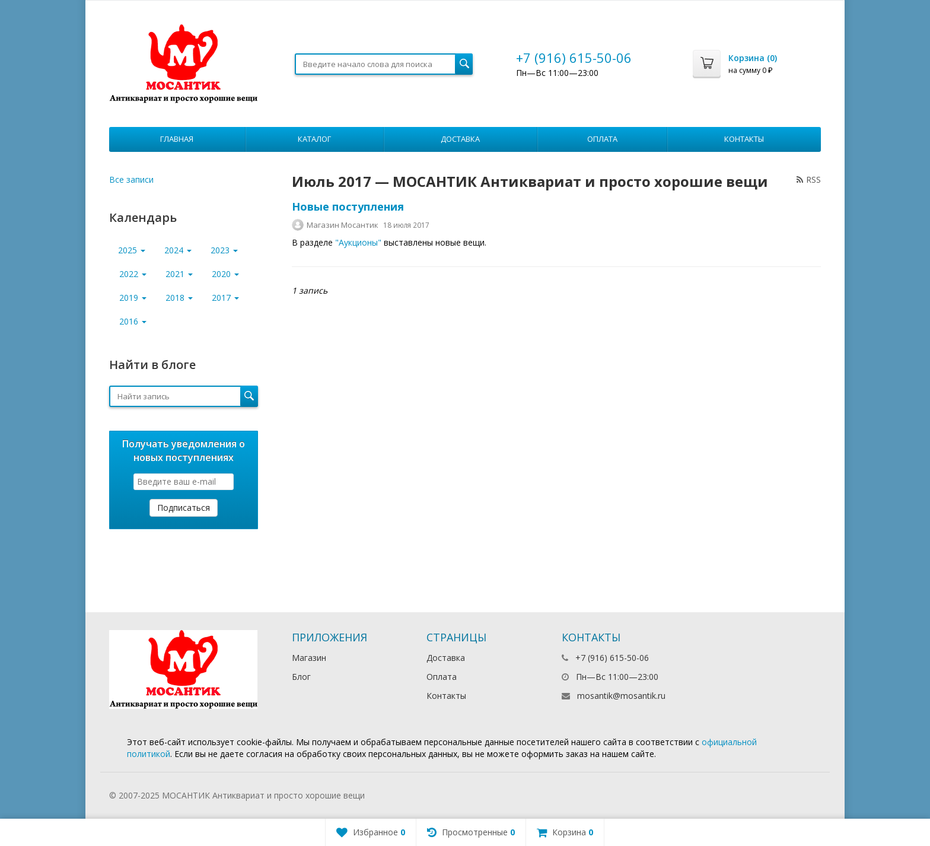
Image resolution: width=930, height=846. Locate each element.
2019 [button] (132, 297)
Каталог (314, 138)
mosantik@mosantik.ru (621, 695)
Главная (176, 138)
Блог (301, 676)
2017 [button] (225, 297)
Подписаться (183, 507)
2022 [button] (132, 273)
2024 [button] (178, 250)
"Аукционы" (358, 242)
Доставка (460, 138)
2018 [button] (179, 297)
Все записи (131, 179)
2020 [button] (225, 273)
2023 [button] (224, 250)
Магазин (309, 657)
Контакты (744, 138)
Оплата (602, 138)
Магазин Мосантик (342, 225)
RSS (809, 179)
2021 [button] (179, 273)
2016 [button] (132, 321)
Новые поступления (348, 206)
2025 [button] (131, 250)
